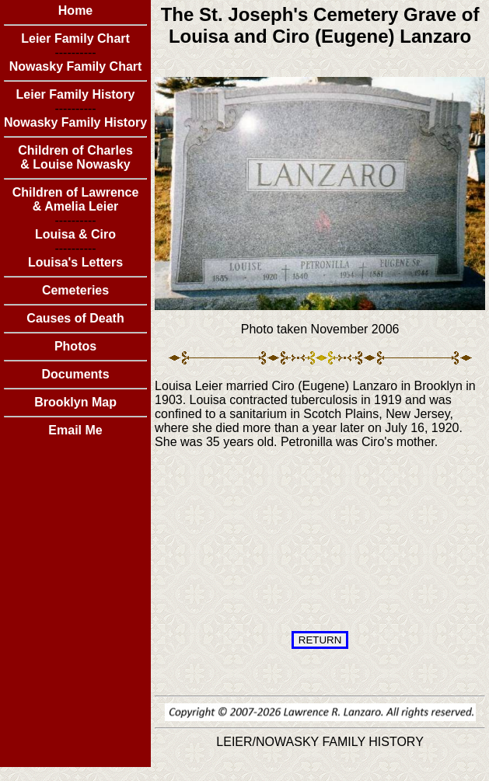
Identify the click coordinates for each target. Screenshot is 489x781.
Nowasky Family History (75, 122)
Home (75, 10)
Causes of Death (75, 318)
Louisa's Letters (75, 262)
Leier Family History (75, 94)
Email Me (75, 430)
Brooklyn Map (75, 402)
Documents (75, 374)
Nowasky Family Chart (75, 66)
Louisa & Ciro (75, 234)
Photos (75, 346)
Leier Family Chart (75, 38)
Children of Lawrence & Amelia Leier (75, 199)
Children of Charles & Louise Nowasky (75, 157)
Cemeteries (75, 290)
